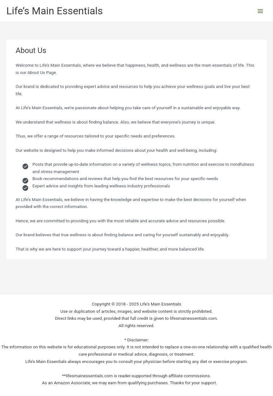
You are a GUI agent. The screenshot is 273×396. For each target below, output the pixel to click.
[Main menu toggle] (260, 10)
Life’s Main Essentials (54, 11)
